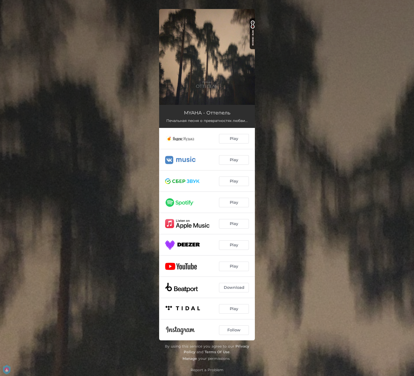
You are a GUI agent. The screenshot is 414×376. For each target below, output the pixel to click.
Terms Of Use (217, 352)
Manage (189, 358)
